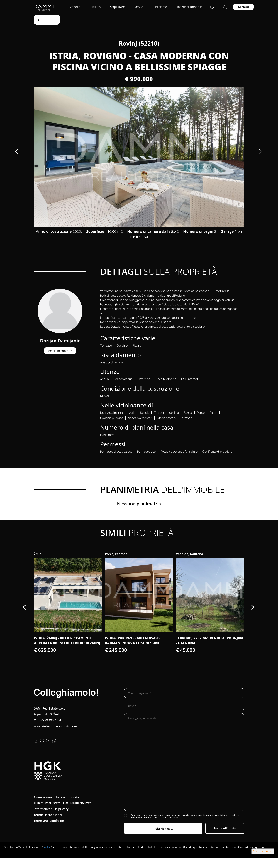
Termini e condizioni (48, 815)
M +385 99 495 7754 (47, 720)
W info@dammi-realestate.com (55, 726)
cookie (47, 847)
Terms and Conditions (49, 821)
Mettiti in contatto (60, 351)
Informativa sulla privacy (51, 809)
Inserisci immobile (190, 7)
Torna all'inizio (225, 828)
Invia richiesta (163, 829)
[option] (139, 157)
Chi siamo (160, 7)
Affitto (96, 7)
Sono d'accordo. (263, 851)
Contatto (243, 6)
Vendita (75, 7)
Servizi (138, 7)
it (218, 7)
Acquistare (117, 7)
